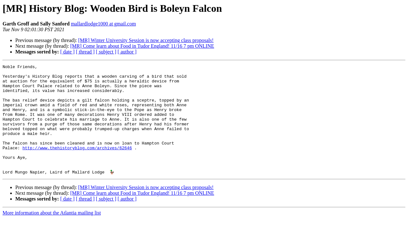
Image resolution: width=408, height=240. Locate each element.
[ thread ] (85, 51)
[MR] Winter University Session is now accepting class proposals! (146, 40)
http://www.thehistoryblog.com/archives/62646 (77, 165)
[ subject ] (106, 51)
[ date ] (67, 51)
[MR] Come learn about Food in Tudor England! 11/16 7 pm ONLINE (142, 46)
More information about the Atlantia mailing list (52, 234)
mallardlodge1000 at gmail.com (103, 23)
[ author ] (127, 51)
